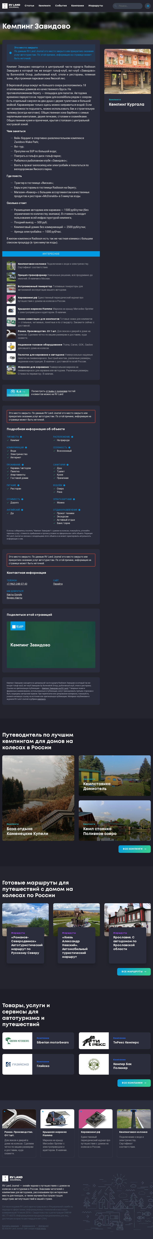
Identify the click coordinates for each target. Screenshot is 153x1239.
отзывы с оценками (56, 391)
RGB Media (41, 1229)
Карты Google (14, 594)
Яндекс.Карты (14, 597)
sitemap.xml (43, 1226)
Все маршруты (134, 971)
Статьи (29, 6)
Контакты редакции (10, 1226)
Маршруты (95, 6)
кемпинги (42, 699)
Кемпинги (45, 6)
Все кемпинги (134, 849)
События (61, 6)
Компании (77, 6)
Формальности (28, 1226)
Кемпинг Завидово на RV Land (55, 688)
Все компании (134, 1083)
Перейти (58, 583)
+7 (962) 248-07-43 (17, 583)
